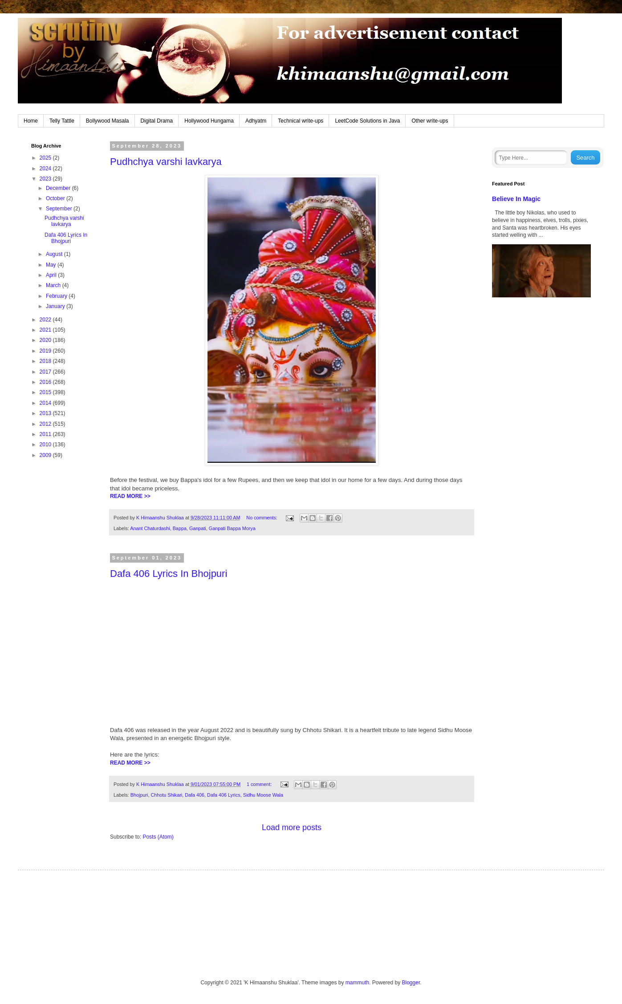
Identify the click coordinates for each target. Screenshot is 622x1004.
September (59, 209)
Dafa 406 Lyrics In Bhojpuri (168, 573)
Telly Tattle (61, 121)
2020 (46, 340)
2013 (46, 413)
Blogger (411, 982)
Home (31, 121)
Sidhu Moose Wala (263, 795)
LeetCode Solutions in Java (367, 121)
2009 (46, 455)
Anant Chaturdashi (150, 528)
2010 (46, 444)
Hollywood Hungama (209, 121)
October (56, 198)
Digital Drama (157, 121)
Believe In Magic (516, 198)
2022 (46, 320)
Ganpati (197, 528)
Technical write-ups (300, 121)
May (51, 265)
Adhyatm (255, 121)
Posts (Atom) (157, 837)
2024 (46, 168)
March (54, 285)
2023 (46, 179)
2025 (46, 158)
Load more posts (291, 827)
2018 (46, 361)
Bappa (180, 528)
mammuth (357, 982)
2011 (46, 434)
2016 (46, 382)
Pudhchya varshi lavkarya (166, 161)
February (57, 296)
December (59, 188)
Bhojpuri (139, 795)
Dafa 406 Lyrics (223, 795)
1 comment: (260, 784)
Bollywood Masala (107, 121)
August (55, 254)
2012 (46, 424)
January (56, 306)
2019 (46, 351)
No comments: (262, 517)
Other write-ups (429, 121)
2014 (46, 403)
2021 (46, 330)
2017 (46, 372)
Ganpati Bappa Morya (232, 528)
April (52, 275)
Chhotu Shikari (166, 795)
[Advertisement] (61, 607)
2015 (46, 392)
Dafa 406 (194, 795)
